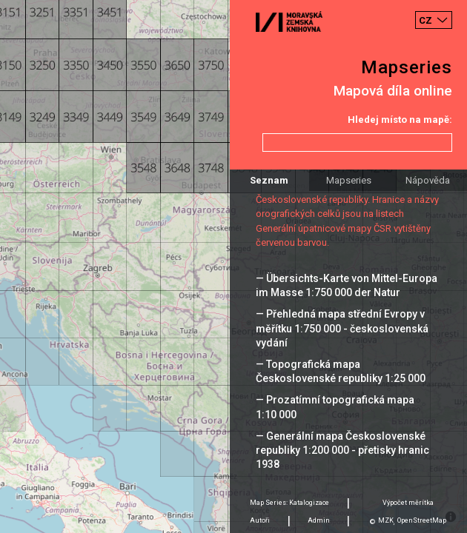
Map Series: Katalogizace (289, 502)
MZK (386, 520)
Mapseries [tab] (348, 180)
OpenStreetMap (421, 520)
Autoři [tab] (260, 520)
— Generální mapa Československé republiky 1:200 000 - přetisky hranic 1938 (342, 450)
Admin (319, 520)
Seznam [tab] (269, 180)
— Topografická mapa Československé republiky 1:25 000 (340, 371)
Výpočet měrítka (408, 502)
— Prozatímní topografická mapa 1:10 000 (335, 407)
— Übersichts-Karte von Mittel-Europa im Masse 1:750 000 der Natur (346, 285)
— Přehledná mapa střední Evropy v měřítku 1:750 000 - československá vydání (342, 328)
